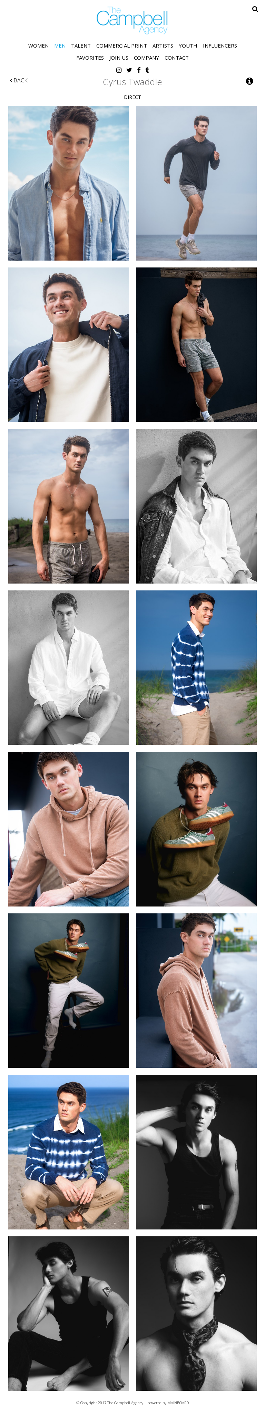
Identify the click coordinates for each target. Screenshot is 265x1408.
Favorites (90, 57)
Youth (188, 45)
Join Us (118, 57)
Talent (81, 45)
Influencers (220, 45)
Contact (177, 57)
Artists (163, 45)
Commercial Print (121, 45)
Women (38, 45)
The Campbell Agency (132, 20)
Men (60, 45)
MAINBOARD (178, 1402)
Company (146, 57)
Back (19, 80)
